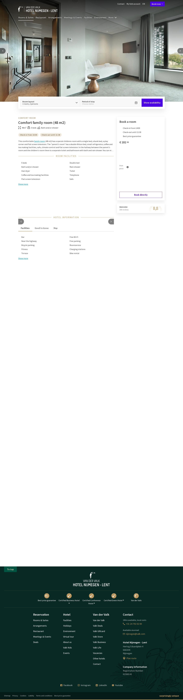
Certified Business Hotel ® (69, 599)
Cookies (23, 696)
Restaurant (41, 17)
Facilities (88, 17)
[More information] (128, 167)
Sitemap (7, 696)
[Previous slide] (3, 51)
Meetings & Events (73, 17)
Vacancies (97, 653)
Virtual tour (68, 636)
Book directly (141, 194)
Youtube (117, 685)
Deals (35, 642)
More (112, 17)
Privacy (15, 696)
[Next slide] (180, 51)
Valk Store (98, 636)
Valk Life (97, 647)
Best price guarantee (47, 597)
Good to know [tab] (42, 228)
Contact (121, 4)
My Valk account (133, 4)
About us (67, 642)
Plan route (129, 658)
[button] (21, 221)
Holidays (67, 625)
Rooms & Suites (26, 17)
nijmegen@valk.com (134, 633)
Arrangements (55, 17)
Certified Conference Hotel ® (91, 599)
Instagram (84, 685)
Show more (23, 258)
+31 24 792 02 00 (132, 623)
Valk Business (99, 642)
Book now (157, 4)
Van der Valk (136, 597)
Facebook (66, 685)
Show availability (152, 102)
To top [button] (10, 569)
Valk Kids (67, 647)
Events (66, 653)
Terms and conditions (44, 696)
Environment (100, 17)
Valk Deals (98, 625)
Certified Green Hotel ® (114, 597)
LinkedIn (101, 685)
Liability (31, 696)
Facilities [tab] (25, 228)
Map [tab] (56, 228)
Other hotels (99, 658)
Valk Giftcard (99, 631)
